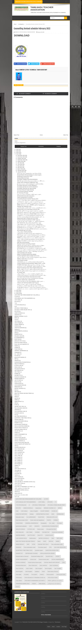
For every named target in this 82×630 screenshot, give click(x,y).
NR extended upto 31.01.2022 (24, 230)
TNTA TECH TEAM (19, 483)
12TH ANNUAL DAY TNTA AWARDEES (24, 298)
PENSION (17, 409)
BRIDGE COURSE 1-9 (20, 316)
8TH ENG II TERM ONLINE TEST (22, 309)
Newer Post (16, 135)
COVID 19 (17, 326)
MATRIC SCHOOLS (19, 388)
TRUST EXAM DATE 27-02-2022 (24, 197)
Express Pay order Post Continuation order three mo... (29, 246)
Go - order (17, 354)
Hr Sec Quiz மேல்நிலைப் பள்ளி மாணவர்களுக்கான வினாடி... (31, 287)
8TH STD (17, 311)
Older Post (65, 135)
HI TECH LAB (18, 365)
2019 (17, 293)
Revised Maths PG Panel (23, 178)
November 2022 (21, 157)
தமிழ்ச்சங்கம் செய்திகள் (20, 494)
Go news (17, 355)
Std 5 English (18, 457)
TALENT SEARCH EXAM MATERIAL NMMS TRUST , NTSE (31, 263)
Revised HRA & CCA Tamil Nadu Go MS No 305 (28, 209)
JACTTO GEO (18, 380)
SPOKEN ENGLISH (19, 447)
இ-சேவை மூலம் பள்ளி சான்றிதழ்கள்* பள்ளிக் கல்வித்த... (30, 183)
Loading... (43, 593)
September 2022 (21, 159)
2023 (17, 152)
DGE (16, 332)
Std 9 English (18, 463)
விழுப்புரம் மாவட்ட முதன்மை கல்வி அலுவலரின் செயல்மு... (31, 225)
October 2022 (20, 158)
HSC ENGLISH (18, 370)
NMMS (16, 399)
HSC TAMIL (17, 372)
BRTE (16, 317)
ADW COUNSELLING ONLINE (24, 252)
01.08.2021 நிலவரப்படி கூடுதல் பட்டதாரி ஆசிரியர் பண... (31, 227)
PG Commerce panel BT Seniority (25, 191)
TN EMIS (17, 471)
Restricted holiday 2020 (20, 429)
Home (15, 24)
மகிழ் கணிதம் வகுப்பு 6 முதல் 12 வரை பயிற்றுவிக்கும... (30, 224)
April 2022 (19, 167)
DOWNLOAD (21, 35)
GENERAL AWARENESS (20, 350)
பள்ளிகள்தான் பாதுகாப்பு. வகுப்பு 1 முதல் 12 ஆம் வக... (30, 201)
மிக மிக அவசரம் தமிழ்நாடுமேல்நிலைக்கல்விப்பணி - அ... (31, 217)
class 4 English (18, 322)
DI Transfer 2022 (21, 272)
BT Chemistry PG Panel (22, 192)
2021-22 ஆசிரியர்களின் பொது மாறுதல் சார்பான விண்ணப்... (31, 270)
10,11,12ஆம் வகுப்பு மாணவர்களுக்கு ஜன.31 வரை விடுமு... (31, 234)
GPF (16, 358)
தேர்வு (16, 496)
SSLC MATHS (18, 450)
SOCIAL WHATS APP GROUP (22, 444)
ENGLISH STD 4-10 (19, 340)
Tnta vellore (17, 485)
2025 (17, 149)
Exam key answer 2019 (20, 342)
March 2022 (20, 169)
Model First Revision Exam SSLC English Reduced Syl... (30, 267)
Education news (18, 336)
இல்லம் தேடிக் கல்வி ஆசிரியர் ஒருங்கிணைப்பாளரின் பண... (31, 203)
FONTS (16, 345)
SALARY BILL (18, 431)
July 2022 (19, 162)
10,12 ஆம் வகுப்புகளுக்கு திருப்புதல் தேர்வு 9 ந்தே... (29, 173)
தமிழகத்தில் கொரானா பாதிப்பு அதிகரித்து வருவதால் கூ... (30, 251)
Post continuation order (20, 411)
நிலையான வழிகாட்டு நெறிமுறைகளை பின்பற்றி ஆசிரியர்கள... (32, 249)
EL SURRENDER (19, 337)
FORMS (16, 347)
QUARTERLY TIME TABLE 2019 (22, 417)
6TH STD (17, 301)
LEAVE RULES (18, 383)
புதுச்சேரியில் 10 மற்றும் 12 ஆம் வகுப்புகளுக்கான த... (29, 233)
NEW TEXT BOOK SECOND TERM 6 (23, 393)
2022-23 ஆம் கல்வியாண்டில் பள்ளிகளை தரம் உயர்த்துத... (31, 245)
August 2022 (20, 161)
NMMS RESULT (18, 401)
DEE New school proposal (23, 242)
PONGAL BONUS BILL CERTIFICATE (26, 279)
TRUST (16, 491)
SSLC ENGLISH (18, 449)
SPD (16, 445)
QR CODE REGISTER (20, 416)
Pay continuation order (20, 408)
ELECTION (17, 339)
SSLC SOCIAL (18, 454)
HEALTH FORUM (19, 363)
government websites (19, 357)
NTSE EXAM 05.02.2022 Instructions (25, 196)
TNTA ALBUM (18, 476)
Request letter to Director (20, 427)
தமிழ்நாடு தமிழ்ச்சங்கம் (20, 142)
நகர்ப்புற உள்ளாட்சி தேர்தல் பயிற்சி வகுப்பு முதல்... (29, 194)
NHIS (16, 396)
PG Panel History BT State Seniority (25, 189)
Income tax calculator (19, 376)
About (53, 626)
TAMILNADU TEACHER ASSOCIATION (41, 8)
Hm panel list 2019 (19, 368)
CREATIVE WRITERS (20, 327)
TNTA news (17, 480)
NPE (16, 403)
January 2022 (20, 171)
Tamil (16, 467)
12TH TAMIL (17, 299)
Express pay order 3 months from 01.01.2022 (27, 218)
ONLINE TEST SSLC (19, 406)
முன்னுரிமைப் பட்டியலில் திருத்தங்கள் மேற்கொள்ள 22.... (30, 215)
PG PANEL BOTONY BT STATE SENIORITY (27, 187)
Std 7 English (18, 460)
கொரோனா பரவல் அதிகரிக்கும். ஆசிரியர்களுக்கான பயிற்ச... (31, 266)
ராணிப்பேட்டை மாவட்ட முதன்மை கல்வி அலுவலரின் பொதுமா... (32, 288)
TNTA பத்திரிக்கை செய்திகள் (21, 488)
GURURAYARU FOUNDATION (22, 362)
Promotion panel (18, 413)
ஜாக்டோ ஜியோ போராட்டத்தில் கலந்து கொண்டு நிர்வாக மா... (32, 269)
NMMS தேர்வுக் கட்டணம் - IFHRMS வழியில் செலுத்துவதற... (31, 204)
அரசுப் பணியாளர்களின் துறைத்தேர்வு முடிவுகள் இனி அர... (31, 239)
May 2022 (19, 166)
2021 (17, 290)
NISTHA (16, 398)
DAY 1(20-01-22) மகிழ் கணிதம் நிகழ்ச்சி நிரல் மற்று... (29, 222)
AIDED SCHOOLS (19, 313)
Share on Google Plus (47, 63)
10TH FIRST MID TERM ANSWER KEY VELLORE (26, 295)
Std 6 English (18, 458)
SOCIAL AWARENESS (20, 439)
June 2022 (20, 164)
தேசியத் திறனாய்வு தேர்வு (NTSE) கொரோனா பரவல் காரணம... (32, 228)
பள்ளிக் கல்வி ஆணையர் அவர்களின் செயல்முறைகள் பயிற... (31, 275)
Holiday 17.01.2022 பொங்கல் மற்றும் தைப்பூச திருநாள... (30, 240)
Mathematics (17, 386)
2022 (17, 153)
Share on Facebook (20, 63)
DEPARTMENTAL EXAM (20, 331)
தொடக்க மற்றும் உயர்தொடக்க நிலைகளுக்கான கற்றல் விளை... (32, 257)
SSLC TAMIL (18, 455)
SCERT (16, 432)
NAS (16, 390)
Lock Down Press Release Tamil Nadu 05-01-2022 (28, 276)
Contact (58, 626)
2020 (17, 291)
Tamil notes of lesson (19, 468)
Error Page (64, 626)
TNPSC (16, 475)
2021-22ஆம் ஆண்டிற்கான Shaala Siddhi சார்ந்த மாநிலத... (31, 213)
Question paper (18, 419)
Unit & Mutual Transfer (22, 260)
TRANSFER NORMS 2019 (21, 490)
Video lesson (17, 493)
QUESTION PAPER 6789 (20, 421)
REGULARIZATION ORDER (21, 426)
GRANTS (17, 360)
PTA (15, 414)
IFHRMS (17, 373)
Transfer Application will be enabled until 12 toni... (28, 255)
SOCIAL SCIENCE (19, 440)
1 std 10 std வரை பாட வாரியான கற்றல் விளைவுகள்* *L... (31, 261)
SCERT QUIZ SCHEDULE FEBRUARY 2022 (27, 182)
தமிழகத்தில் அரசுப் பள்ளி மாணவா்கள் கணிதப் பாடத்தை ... (31, 236)
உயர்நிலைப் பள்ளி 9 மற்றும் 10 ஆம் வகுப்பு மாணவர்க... (30, 285)
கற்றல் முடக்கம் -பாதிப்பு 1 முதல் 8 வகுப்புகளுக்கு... (29, 284)
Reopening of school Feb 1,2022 (24, 176)
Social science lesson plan (21, 442)
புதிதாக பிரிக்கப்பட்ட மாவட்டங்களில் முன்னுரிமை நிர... (30, 273)
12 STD (16, 296)
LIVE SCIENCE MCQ (20, 385)
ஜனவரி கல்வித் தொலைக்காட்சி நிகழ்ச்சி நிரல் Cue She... (30, 278)
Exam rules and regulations (21, 344)
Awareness (17, 314)
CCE (16, 319)
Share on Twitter (33, 63)
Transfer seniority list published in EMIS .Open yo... (29, 219)
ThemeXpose (57, 622)
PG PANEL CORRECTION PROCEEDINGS (27, 179)
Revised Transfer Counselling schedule (26, 243)
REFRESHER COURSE (20, 424)
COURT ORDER (18, 324)
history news (17, 367)
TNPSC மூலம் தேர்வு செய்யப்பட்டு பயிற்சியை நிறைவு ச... (31, 237)
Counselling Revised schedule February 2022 (27, 198)
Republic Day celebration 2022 (24, 206)
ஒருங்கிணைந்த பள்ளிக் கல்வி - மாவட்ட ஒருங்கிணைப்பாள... (31, 207)
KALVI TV (17, 381)
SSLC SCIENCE (18, 452)
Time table (17, 470)
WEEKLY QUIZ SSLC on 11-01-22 (25, 258)
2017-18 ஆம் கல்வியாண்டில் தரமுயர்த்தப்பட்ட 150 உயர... (31, 180)
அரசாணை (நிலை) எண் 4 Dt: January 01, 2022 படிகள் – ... (31, 281)
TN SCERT (17, 473)
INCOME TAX (18, 375)
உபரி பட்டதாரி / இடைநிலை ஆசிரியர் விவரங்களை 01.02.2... (31, 200)
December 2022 (21, 155)
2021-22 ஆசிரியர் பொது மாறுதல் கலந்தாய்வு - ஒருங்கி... (30, 210)
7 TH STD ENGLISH (19, 304)
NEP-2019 (17, 391)
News (16, 394)
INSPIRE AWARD (19, 378)
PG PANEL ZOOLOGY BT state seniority (26, 188)
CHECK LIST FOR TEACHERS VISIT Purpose (28, 282)
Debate (16, 329)
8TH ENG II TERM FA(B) (20, 308)
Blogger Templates (44, 622)
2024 (17, 150)
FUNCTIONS (18, 349)
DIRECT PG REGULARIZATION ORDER (26, 254)
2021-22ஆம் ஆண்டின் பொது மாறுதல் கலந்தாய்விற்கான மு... (31, 212)
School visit (17, 435)
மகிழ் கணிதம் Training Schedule (24, 231)
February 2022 (21, 170)
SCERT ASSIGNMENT (20, 434)
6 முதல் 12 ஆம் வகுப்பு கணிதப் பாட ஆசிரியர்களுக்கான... (31, 221)
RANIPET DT (18, 422)
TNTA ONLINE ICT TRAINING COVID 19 (24, 481)
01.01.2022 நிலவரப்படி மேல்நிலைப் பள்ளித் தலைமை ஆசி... (31, 248)
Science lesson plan (19, 437)
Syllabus (16, 465)
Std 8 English (18, 462)
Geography (17, 352)
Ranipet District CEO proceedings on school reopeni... (29, 174)
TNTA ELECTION (19, 478)
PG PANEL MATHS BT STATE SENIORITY (27, 185)
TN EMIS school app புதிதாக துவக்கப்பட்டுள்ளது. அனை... (31, 264)
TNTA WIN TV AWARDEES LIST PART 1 (24, 486)
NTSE (16, 404)
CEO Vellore (17, 321)
